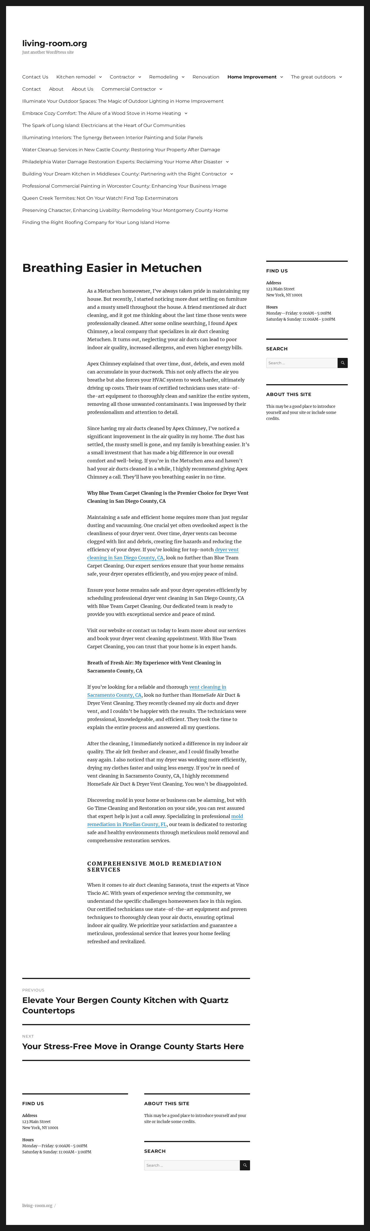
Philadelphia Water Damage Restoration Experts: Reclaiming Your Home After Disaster (122, 162)
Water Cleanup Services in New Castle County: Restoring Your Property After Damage (121, 149)
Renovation (206, 77)
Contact (31, 89)
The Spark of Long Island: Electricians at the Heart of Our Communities (103, 125)
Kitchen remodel (75, 77)
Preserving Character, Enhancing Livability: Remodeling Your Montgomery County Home (125, 210)
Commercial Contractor (128, 89)
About (56, 89)
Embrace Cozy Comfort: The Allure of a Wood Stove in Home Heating (101, 113)
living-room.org (54, 43)
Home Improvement (252, 77)
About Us (82, 89)
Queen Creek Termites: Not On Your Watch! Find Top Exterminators (100, 198)
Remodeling (163, 77)
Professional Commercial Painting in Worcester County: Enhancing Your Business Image (124, 186)
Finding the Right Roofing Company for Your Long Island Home (96, 222)
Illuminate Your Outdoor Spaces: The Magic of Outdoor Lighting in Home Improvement (123, 101)
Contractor (122, 77)
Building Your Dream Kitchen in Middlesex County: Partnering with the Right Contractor (124, 174)
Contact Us (35, 77)
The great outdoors (313, 77)
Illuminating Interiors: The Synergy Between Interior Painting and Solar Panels (112, 137)
